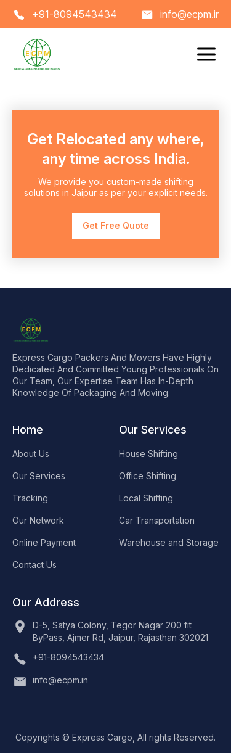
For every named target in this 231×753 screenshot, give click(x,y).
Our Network (38, 520)
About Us (30, 453)
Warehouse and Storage (169, 542)
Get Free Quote (116, 225)
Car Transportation (157, 520)
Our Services (38, 476)
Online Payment (44, 542)
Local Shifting (146, 498)
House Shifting (148, 453)
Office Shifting (147, 476)
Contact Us (34, 564)
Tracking (30, 498)
